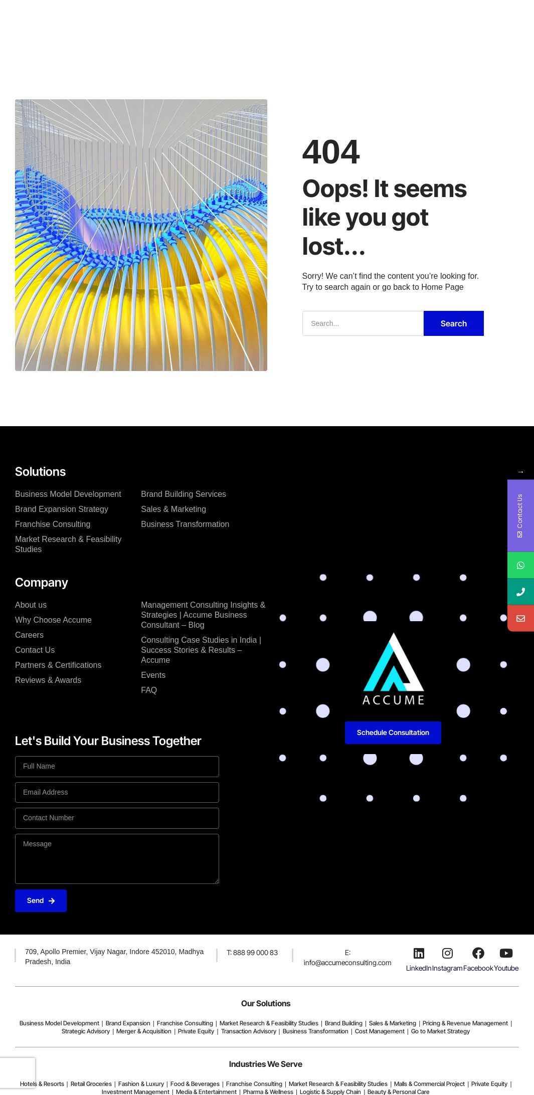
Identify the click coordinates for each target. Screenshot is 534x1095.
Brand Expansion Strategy (61, 509)
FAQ (149, 690)
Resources (354, 22)
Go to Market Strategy (440, 1031)
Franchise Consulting (52, 524)
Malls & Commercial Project (429, 1083)
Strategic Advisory (86, 1031)
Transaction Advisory (248, 1031)
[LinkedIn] (419, 953)
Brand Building (344, 1023)
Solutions (155, 22)
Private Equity (196, 1031)
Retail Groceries (91, 1083)
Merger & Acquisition (143, 1031)
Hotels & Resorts (42, 1083)
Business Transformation (185, 524)
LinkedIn (419, 968)
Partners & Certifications (58, 665)
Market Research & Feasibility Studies (68, 544)
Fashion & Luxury (141, 1083)
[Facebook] (478, 953)
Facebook (478, 968)
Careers (29, 635)
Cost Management (380, 1031)
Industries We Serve (265, 1064)
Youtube (506, 968)
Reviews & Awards (48, 680)
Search (454, 323)
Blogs (309, 22)
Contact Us (35, 650)
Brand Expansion (128, 1023)
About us (31, 605)
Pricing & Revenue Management (465, 1023)
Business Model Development (68, 494)
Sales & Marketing (173, 509)
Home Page (442, 287)
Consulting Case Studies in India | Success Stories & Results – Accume (201, 650)
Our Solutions (265, 1003)
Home (112, 22)
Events (153, 675)
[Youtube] (506, 953)
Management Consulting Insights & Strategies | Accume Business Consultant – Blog (203, 615)
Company (204, 22)
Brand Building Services (183, 494)
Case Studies (260, 22)
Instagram (447, 968)
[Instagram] (447, 953)
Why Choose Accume (53, 620)
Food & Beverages (195, 1083)
